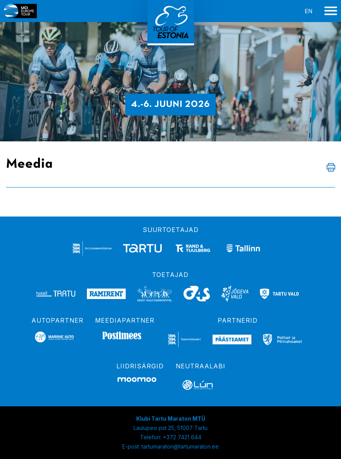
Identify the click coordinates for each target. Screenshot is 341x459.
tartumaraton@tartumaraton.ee (180, 446)
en (308, 11)
